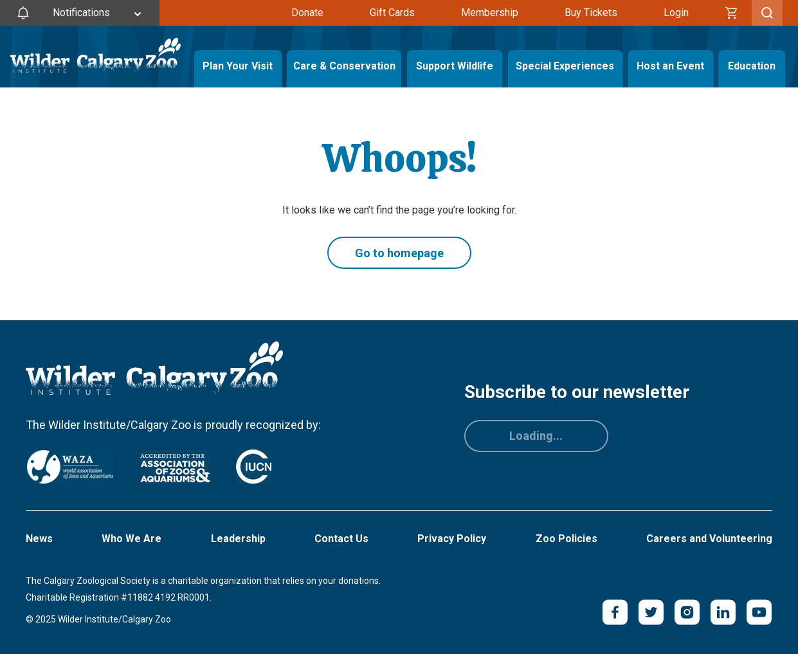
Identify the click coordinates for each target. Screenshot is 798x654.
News (39, 538)
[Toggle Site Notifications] (79, 13)
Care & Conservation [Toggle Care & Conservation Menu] (344, 66)
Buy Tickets (591, 12)
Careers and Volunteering (709, 538)
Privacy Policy (451, 538)
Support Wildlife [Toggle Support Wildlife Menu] (454, 66)
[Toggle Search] (767, 13)
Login (676, 12)
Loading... (536, 435)
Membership (489, 12)
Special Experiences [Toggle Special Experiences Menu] (565, 66)
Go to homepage (399, 253)
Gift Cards (392, 12)
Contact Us (341, 538)
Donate (307, 12)
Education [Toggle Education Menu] (752, 66)
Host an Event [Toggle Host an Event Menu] (670, 66)
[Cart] (732, 13)
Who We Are (131, 538)
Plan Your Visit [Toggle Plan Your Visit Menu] (237, 66)
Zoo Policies (566, 538)
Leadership (238, 538)
